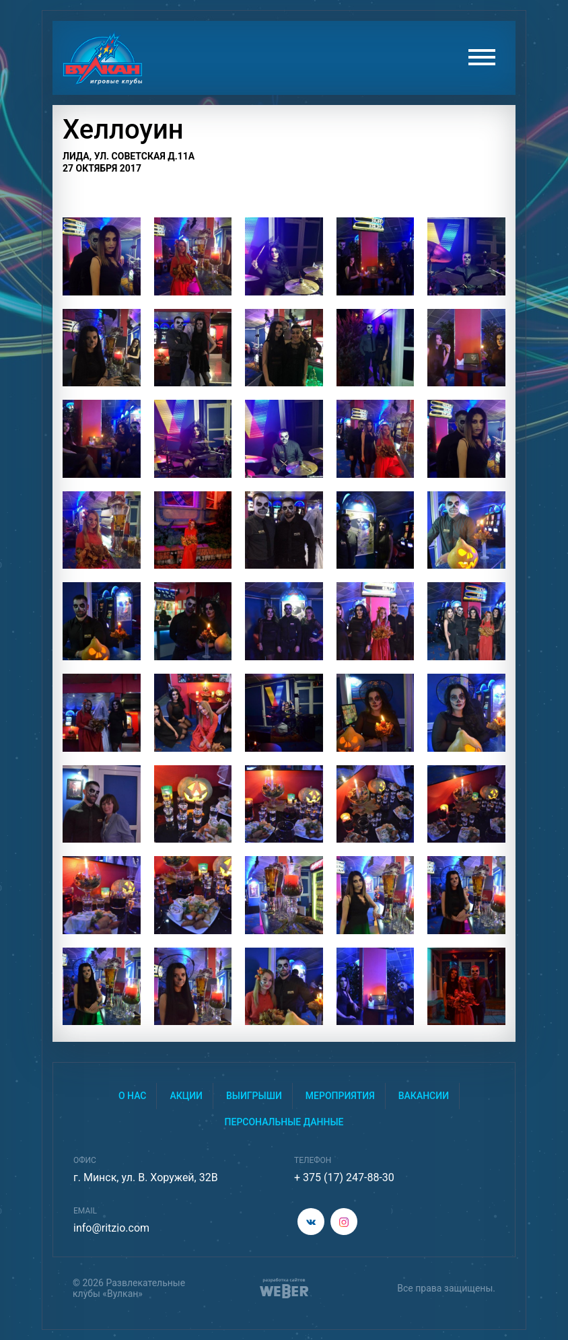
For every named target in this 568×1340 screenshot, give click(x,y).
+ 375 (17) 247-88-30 (344, 1177)
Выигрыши (254, 1095)
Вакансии (423, 1095)
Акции (186, 1095)
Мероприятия (340, 1095)
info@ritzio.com (111, 1228)
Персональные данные (284, 1122)
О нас (132, 1095)
